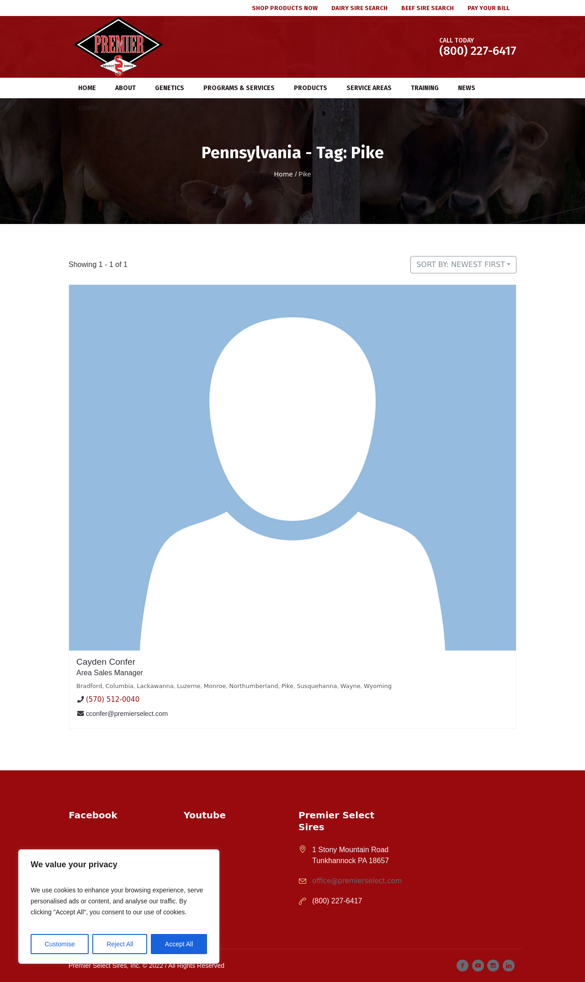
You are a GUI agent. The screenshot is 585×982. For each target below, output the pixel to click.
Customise (60, 944)
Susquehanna (317, 686)
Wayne (350, 686)
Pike (287, 686)
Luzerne (188, 686)
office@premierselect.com (357, 881)
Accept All (179, 944)
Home (283, 174)
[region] (118, 906)
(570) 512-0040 (112, 700)
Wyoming (378, 686)
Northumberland (253, 686)
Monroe (215, 686)
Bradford (89, 686)
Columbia (119, 686)
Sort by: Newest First (460, 264)
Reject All (119, 944)
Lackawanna (155, 686)
